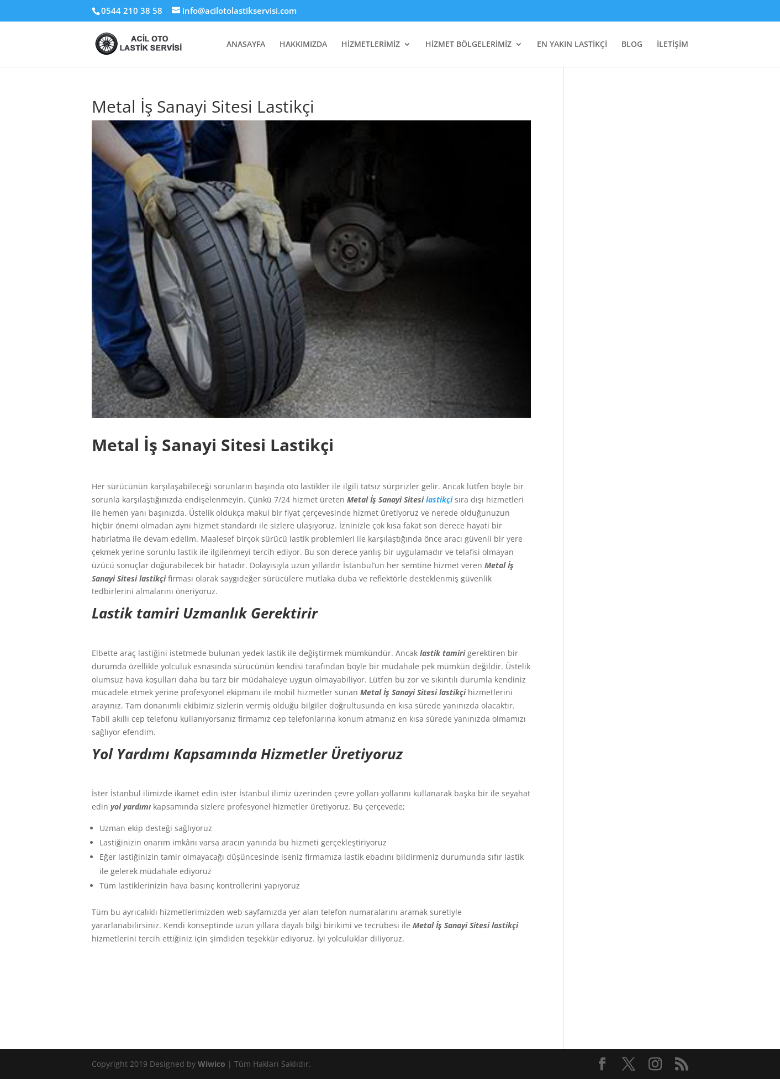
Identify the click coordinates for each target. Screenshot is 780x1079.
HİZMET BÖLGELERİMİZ (468, 44)
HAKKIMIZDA (303, 44)
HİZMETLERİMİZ (370, 44)
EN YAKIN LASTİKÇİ (572, 44)
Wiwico (213, 1064)
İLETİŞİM (672, 44)
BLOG (631, 44)
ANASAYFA (245, 44)
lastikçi (439, 499)
